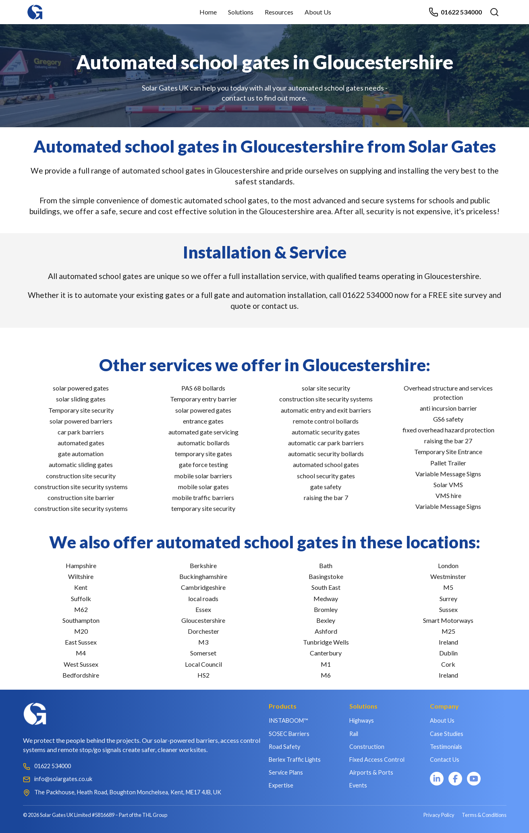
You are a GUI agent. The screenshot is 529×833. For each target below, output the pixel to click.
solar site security (326, 388)
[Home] (35, 8)
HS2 (203, 675)
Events (358, 785)
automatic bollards (203, 442)
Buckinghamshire (203, 576)
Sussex (448, 609)
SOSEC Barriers (289, 733)
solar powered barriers (81, 421)
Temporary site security (81, 410)
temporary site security (203, 508)
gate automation (81, 453)
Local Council (203, 664)
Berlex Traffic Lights (295, 759)
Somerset (203, 653)
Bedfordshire (80, 675)
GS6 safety (448, 419)
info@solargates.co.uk (63, 778)
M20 (81, 631)
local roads (203, 598)
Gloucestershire (203, 620)
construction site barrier (81, 497)
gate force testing (203, 464)
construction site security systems (81, 486)
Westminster (448, 576)
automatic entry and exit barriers (326, 410)
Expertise (281, 785)
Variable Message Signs (448, 473)
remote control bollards (326, 421)
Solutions (240, 12)
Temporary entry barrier (203, 399)
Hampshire (81, 565)
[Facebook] (455, 778)
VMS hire (448, 495)
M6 (326, 675)
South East (325, 587)
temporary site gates (203, 453)
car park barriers (81, 432)
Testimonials (446, 746)
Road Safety (284, 746)
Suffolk (81, 598)
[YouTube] (474, 778)
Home (208, 12)
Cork (448, 664)
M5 (448, 587)
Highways (361, 720)
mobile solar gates (203, 486)
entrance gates (203, 421)
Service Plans (286, 772)
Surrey (448, 598)
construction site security (81, 476)
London (448, 565)
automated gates (81, 442)
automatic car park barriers (326, 442)
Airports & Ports (371, 772)
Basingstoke (326, 576)
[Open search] (494, 12)
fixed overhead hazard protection (448, 430)
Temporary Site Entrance (448, 451)
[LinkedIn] (437, 778)
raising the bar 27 (448, 440)
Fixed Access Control (377, 759)
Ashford (326, 631)
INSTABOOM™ (288, 720)
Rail (353, 733)
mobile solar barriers (203, 476)
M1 (326, 664)
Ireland (448, 642)
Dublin (448, 653)
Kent (80, 587)
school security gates (326, 476)
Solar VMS (448, 484)
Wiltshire (80, 576)
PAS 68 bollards (203, 388)
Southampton (81, 620)
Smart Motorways (448, 620)
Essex (203, 609)
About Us (318, 12)
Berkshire (203, 565)
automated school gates (326, 464)
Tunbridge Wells (326, 642)
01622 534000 (455, 12)
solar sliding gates (81, 399)
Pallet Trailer (448, 463)
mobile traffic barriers (203, 497)
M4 (81, 653)
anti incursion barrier (448, 408)
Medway (325, 598)
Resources (279, 12)
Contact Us (444, 759)
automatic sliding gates (81, 464)
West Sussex (81, 664)
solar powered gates (81, 388)
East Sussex (81, 642)
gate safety (325, 486)
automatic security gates (326, 432)
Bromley (326, 609)
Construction (366, 746)
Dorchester (203, 631)
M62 (81, 609)
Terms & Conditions (484, 815)
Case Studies (446, 733)
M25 (448, 631)
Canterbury (326, 653)
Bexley (325, 620)
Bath (325, 565)
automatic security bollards (326, 453)
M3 (203, 642)
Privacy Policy (438, 815)
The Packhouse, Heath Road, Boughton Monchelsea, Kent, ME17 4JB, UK (127, 792)
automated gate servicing (203, 432)
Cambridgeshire (203, 587)
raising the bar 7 (326, 497)
